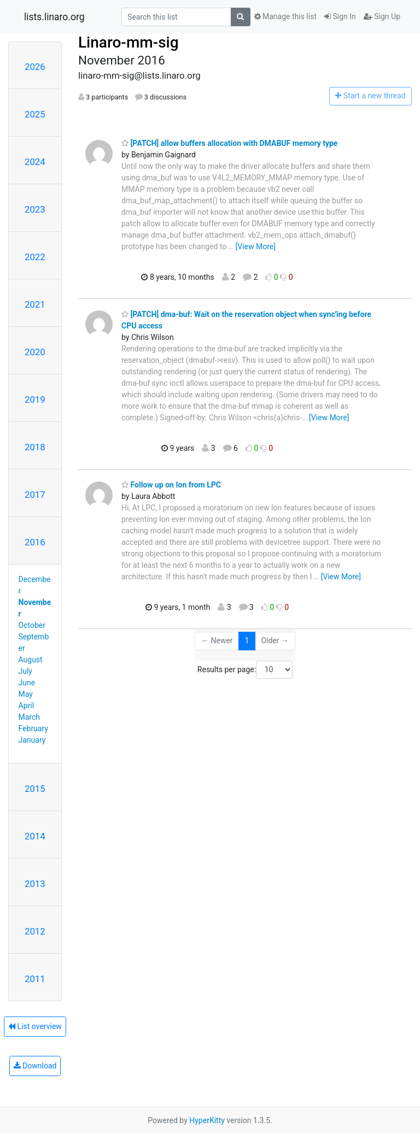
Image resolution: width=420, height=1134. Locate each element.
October (32, 625)
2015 (35, 788)
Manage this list (285, 16)
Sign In (340, 16)
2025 (35, 114)
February (33, 728)
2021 (35, 304)
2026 (35, 66)
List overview (35, 1026)
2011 (35, 978)
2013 (35, 883)
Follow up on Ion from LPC (171, 484)
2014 (35, 836)
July (25, 671)
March (29, 717)
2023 (35, 209)
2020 (35, 351)
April (26, 705)
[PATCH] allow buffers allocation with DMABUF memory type (229, 143)
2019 (35, 399)
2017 (35, 494)
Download (35, 1065)
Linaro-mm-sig (128, 42)
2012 (35, 931)
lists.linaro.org (54, 16)
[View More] (256, 246)
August (31, 659)
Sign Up (382, 16)
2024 (35, 161)
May (26, 694)
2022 (35, 256)
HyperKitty (207, 1120)
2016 (35, 542)
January (32, 740)
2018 (35, 447)
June (27, 682)
